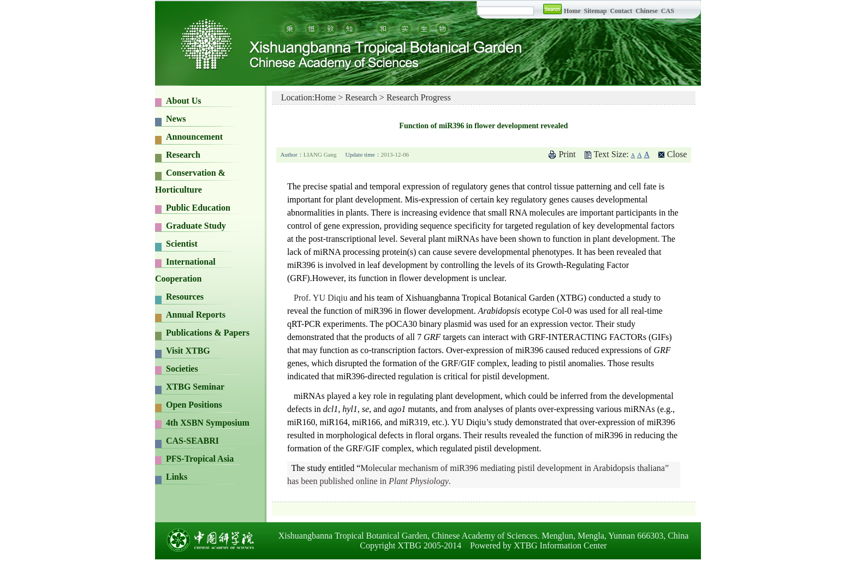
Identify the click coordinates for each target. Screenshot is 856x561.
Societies (182, 368)
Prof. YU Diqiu (321, 297)
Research (183, 154)
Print (566, 154)
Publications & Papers (207, 332)
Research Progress (419, 97)
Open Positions (194, 404)
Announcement (194, 136)
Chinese (646, 11)
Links (176, 476)
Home (572, 11)
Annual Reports (195, 314)
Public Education (198, 207)
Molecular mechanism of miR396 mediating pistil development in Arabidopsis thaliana (512, 468)
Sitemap (596, 11)
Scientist (182, 243)
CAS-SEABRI (192, 440)
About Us (183, 100)
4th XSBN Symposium (207, 422)
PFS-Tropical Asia (200, 458)
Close (677, 154)
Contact (621, 11)
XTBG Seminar (195, 386)
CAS (667, 11)
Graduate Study (196, 225)
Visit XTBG (188, 350)
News (176, 118)
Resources (185, 296)
